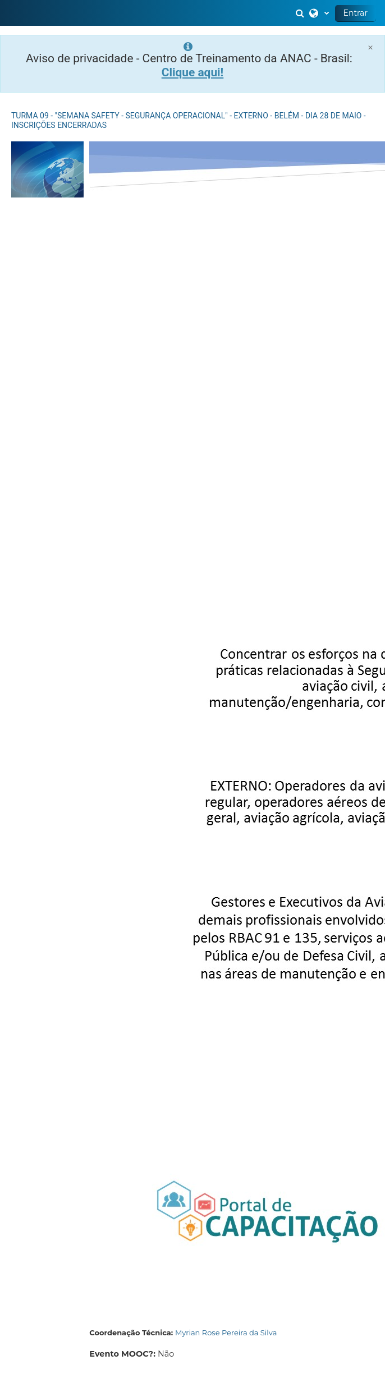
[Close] (370, 47)
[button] (301, 13)
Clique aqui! (193, 72)
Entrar (355, 13)
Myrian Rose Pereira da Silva (226, 1332)
